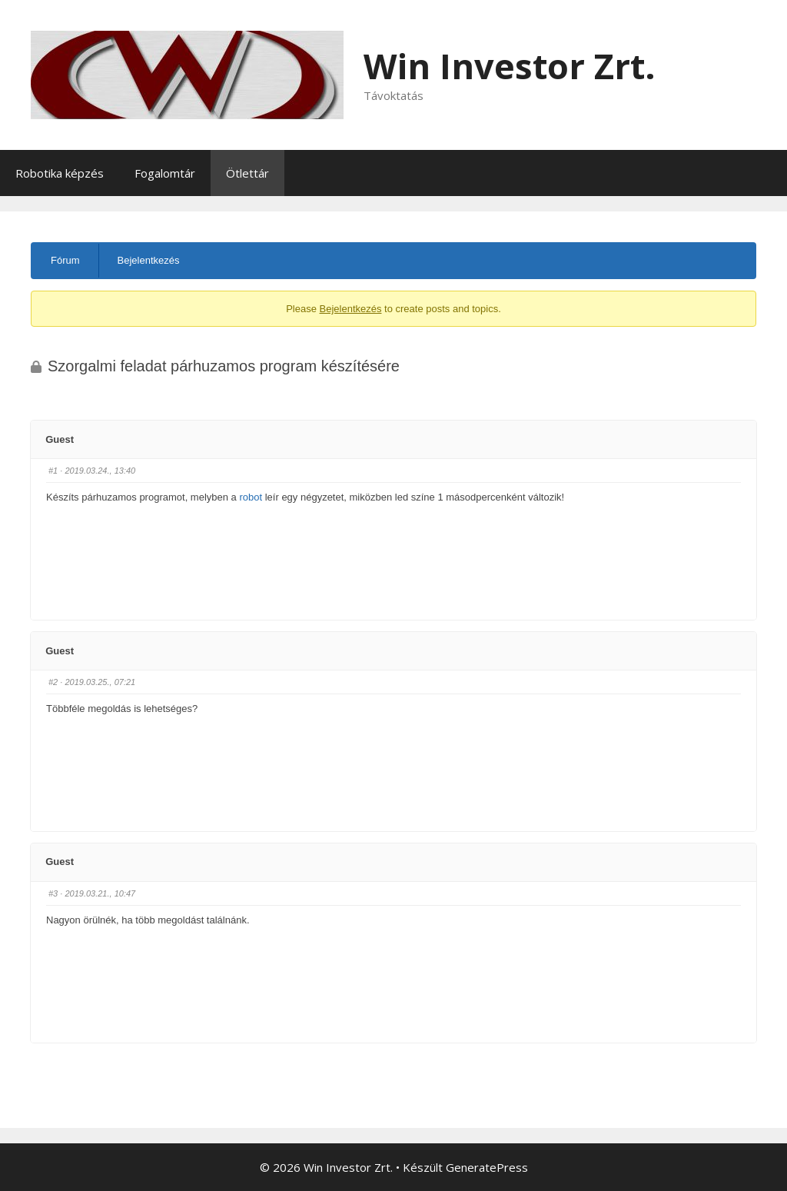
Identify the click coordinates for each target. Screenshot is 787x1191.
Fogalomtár (164, 173)
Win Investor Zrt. (510, 65)
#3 (53, 893)
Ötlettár (247, 173)
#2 (53, 682)
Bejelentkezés (149, 260)
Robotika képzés (59, 173)
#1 (53, 470)
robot (250, 497)
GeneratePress (487, 1167)
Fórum (65, 260)
